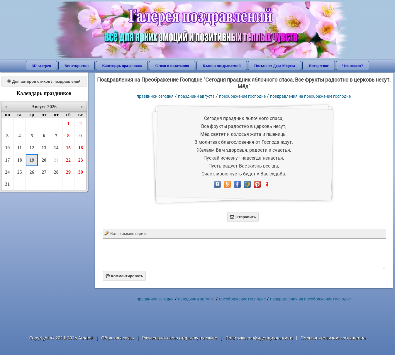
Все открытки (77, 65)
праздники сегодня (155, 96)
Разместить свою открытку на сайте (179, 338)
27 (44, 172)
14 (56, 147)
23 (80, 160)
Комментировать (124, 276)
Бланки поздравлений (222, 65)
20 (44, 160)
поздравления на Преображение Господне (310, 96)
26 (31, 172)
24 (7, 172)
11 (19, 147)
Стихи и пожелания (172, 65)
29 (68, 172)
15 (68, 147)
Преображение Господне (242, 96)
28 (56, 172)
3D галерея (41, 65)
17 (7, 160)
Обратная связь (117, 338)
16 (80, 147)
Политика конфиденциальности (259, 338)
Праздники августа (196, 96)
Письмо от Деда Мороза (274, 65)
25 (19, 172)
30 (80, 172)
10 (7, 147)
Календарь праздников (122, 65)
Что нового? (352, 65)
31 (7, 184)
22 (68, 160)
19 (31, 160)
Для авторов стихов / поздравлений (43, 81)
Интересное (318, 65)
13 (44, 147)
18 (19, 160)
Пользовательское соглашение (333, 338)
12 (31, 147)
